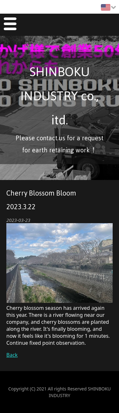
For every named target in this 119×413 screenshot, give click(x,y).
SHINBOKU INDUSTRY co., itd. (59, 96)
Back (12, 354)
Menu (10, 25)
